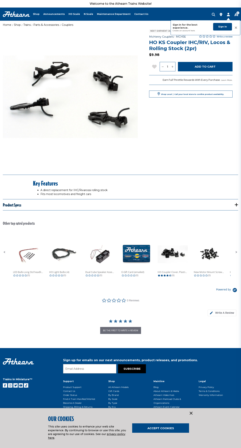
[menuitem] (38, 14)
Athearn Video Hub (163, 395)
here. (193, 30)
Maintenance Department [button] (113, 14)
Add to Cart (205, 66)
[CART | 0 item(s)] (236, 15)
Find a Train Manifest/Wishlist (79, 399)
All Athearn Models (118, 387)
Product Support (72, 387)
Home (7, 25)
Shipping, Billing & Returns (77, 406)
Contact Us (69, 391)
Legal (202, 381)
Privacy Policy (206, 387)
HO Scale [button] (74, 14)
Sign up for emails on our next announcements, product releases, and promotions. (130, 360)
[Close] (191, 413)
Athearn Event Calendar (166, 406)
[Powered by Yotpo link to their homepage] (227, 290)
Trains (27, 25)
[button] (4, 252)
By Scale (112, 399)
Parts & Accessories (46, 25)
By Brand (113, 395)
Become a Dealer (72, 403)
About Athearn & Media (166, 391)
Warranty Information (211, 395)
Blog (156, 387)
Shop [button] (36, 14)
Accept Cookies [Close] (160, 428)
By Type (112, 403)
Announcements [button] (54, 14)
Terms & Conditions (209, 391)
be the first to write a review (120, 330)
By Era (112, 406)
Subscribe (132, 368)
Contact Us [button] (141, 14)
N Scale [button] (88, 14)
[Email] (89, 368)
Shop (17, 25)
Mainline (159, 381)
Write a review (225, 36)
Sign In (222, 26)
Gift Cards (113, 391)
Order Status (70, 395)
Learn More (226, 80)
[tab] (222, 313)
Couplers (67, 25)
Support (68, 381)
